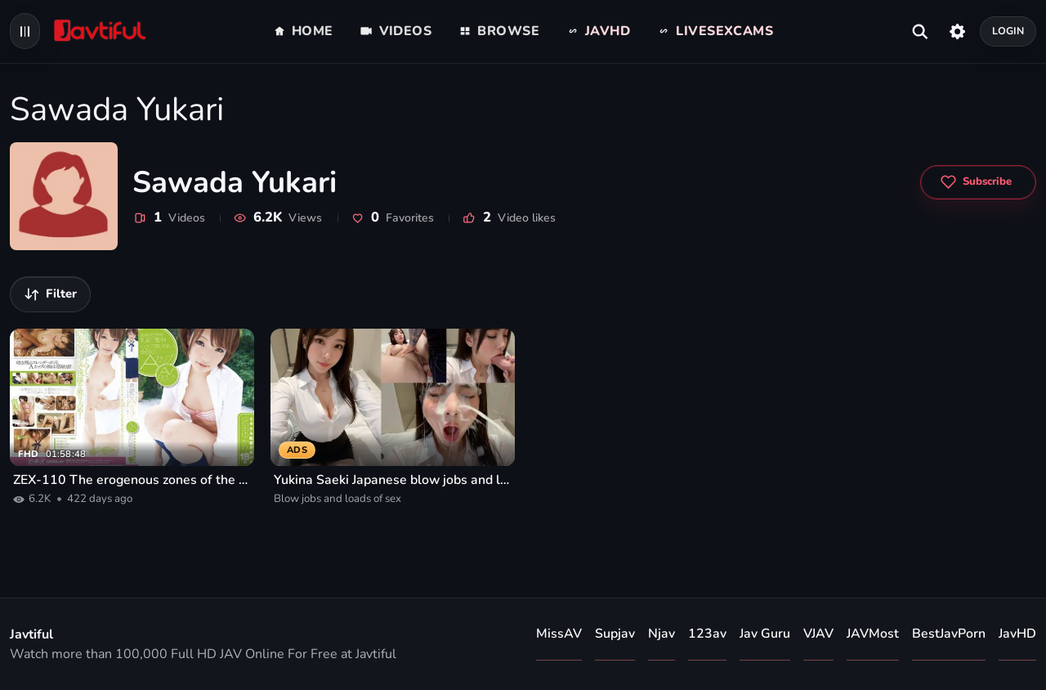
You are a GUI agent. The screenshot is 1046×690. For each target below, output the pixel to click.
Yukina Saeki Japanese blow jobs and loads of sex (393, 480)
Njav (661, 634)
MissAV (559, 634)
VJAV (818, 634)
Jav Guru (765, 634)
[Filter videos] (50, 294)
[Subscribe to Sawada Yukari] (978, 182)
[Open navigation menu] (25, 31)
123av (707, 634)
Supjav (615, 634)
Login (1008, 31)
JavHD (1017, 634)
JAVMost (873, 634)
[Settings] (957, 31)
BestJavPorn (949, 634)
